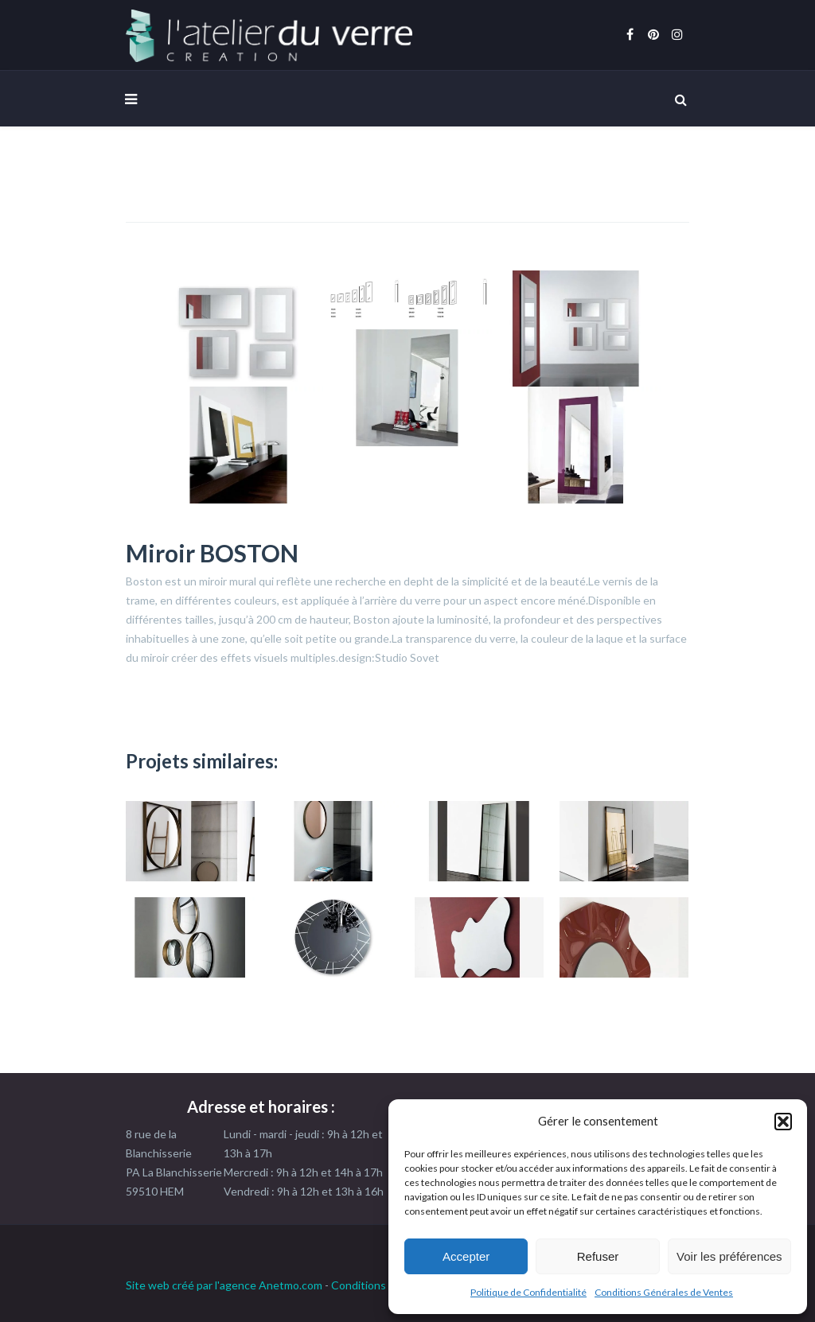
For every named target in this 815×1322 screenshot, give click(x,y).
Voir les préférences (729, 1256)
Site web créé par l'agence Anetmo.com (224, 1285)
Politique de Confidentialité (528, 1292)
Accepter (466, 1256)
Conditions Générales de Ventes (664, 1292)
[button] (783, 1122)
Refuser (598, 1256)
